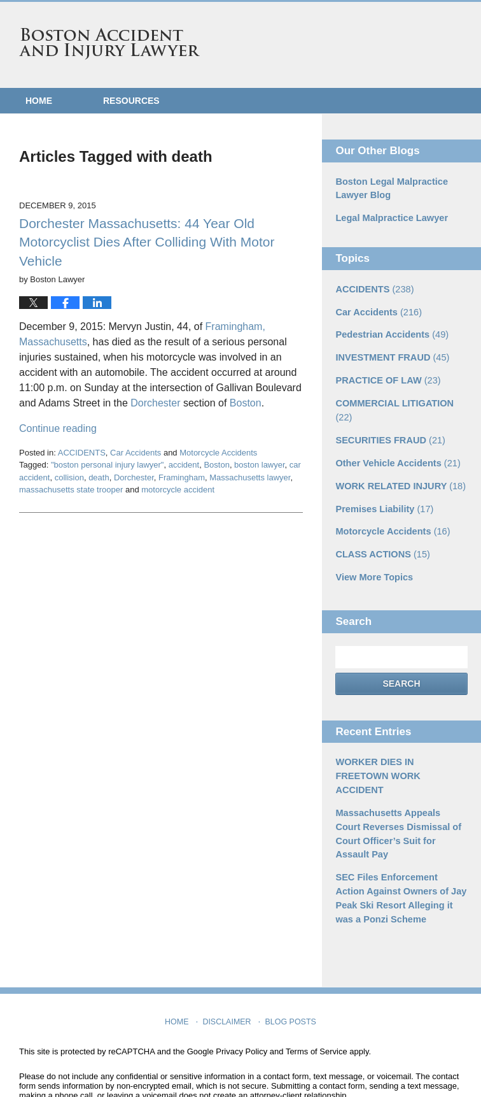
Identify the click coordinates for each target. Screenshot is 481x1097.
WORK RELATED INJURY (398, 466)
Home (38, 101)
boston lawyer (259, 465)
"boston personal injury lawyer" (107, 465)
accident (184, 465)
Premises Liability (382, 488)
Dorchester (155, 403)
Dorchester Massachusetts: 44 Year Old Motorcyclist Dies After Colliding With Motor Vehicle (146, 242)
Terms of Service (316, 995)
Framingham (181, 477)
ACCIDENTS (82, 452)
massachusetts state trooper (71, 489)
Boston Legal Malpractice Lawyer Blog (389, 188)
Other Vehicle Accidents (395, 443)
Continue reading (58, 428)
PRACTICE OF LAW (385, 376)
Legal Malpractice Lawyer (389, 217)
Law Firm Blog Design (401, 1064)
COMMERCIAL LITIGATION (401, 399)
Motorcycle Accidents (218, 452)
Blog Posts (289, 962)
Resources (131, 101)
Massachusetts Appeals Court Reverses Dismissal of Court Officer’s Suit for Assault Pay (398, 788)
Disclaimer (228, 962)
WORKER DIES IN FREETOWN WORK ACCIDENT (399, 745)
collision (69, 477)
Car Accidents (135, 452)
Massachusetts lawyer (249, 477)
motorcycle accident (177, 489)
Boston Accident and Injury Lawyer (109, 44)
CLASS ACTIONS (380, 532)
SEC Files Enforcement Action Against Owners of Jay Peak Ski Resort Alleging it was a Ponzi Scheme (399, 844)
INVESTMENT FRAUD (390, 354)
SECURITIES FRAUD (388, 421)
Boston (245, 403)
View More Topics (372, 555)
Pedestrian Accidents (389, 332)
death (98, 477)
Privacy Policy (241, 995)
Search (401, 661)
